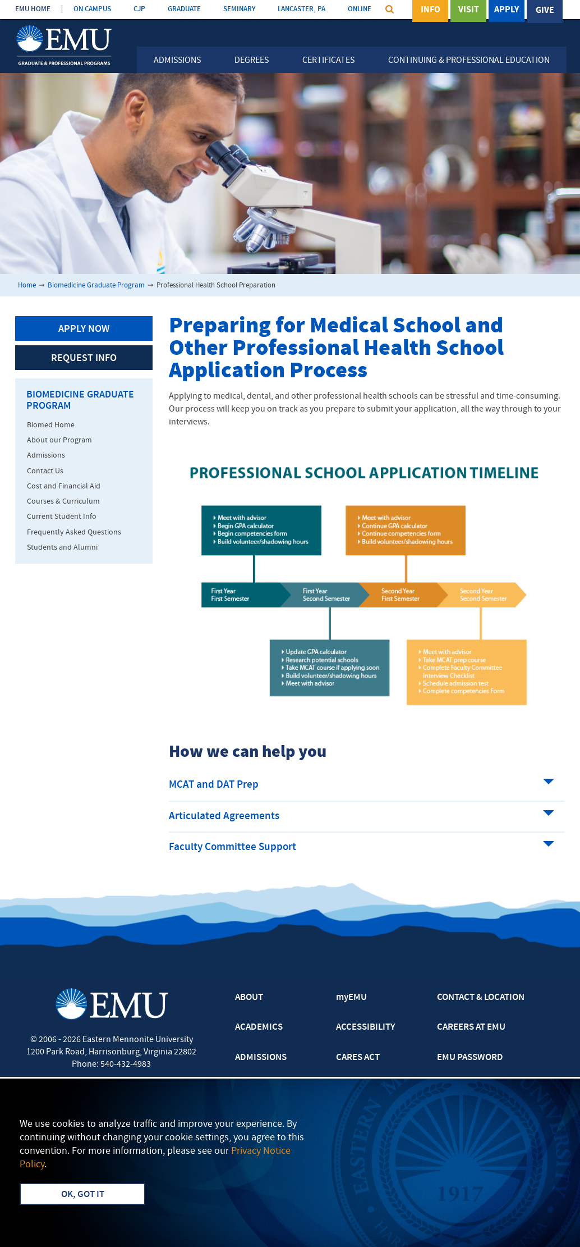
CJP (139, 9)
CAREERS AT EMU (471, 1027)
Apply (506, 10)
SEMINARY (239, 9)
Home (27, 285)
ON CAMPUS (92, 9)
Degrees (251, 60)
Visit (468, 10)
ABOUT (249, 998)
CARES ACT (358, 1058)
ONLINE (359, 9)
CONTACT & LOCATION (480, 998)
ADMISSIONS (261, 1058)
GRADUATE (184, 9)
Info (430, 10)
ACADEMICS (259, 1027)
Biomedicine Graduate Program (96, 285)
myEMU (351, 998)
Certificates (328, 60)
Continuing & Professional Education (469, 60)
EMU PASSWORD (470, 1058)
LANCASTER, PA (301, 9)
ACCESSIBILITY (365, 1027)
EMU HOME (32, 9)
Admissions (177, 60)
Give (545, 10)
